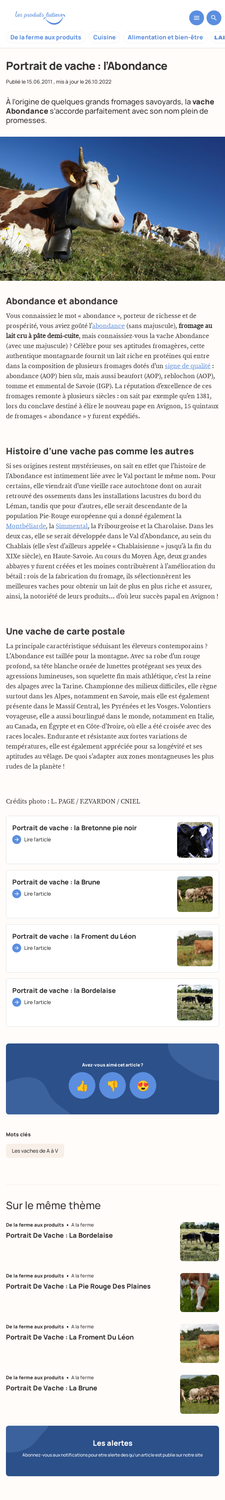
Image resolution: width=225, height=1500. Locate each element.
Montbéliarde (26, 529)
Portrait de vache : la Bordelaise (59, 1235)
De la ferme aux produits (45, 37)
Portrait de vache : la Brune (51, 1387)
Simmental (72, 529)
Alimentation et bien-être (165, 37)
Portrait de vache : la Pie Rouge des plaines (78, 1286)
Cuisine (104, 37)
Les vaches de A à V (35, 1150)
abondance (108, 328)
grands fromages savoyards (133, 102)
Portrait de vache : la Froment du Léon (70, 1336)
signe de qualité (188, 369)
